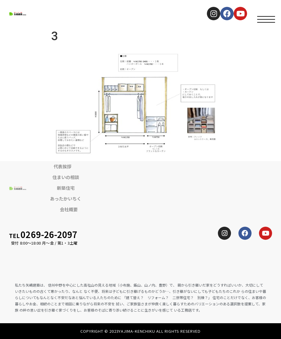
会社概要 (69, 209)
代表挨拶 (62, 166)
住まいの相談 (65, 177)
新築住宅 (66, 188)
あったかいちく (65, 198)
